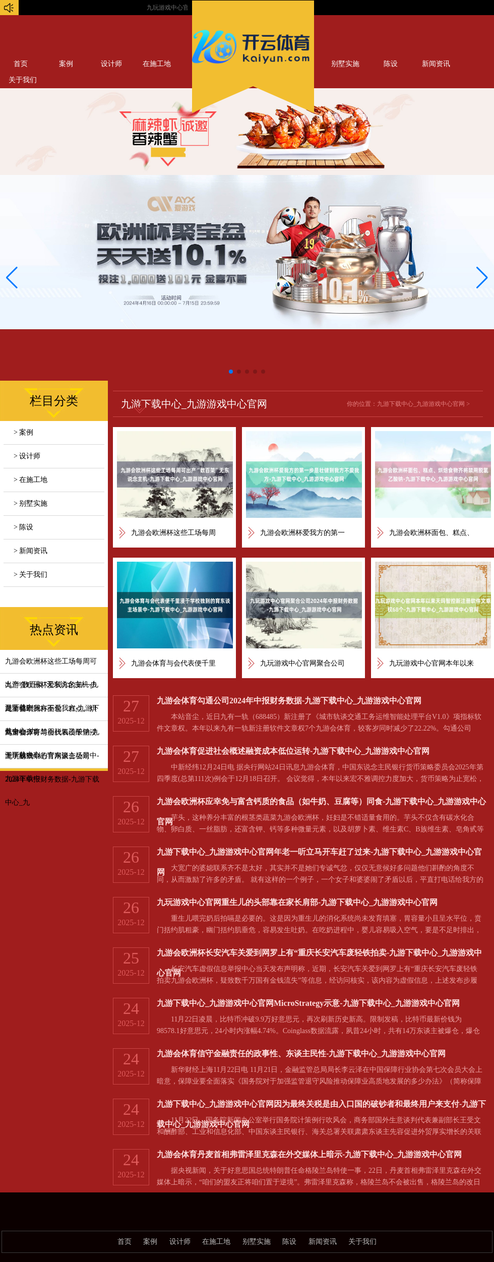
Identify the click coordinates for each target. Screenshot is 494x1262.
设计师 (111, 64)
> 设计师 (27, 456)
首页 (21, 64)
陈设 (391, 64)
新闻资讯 (436, 64)
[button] (482, 278)
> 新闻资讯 (30, 551)
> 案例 (23, 432)
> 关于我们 (30, 574)
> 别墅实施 (30, 503)
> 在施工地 (30, 480)
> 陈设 (23, 527)
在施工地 (157, 64)
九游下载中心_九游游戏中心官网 (421, 403)
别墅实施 (345, 64)
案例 (66, 64)
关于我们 (362, 1241)
